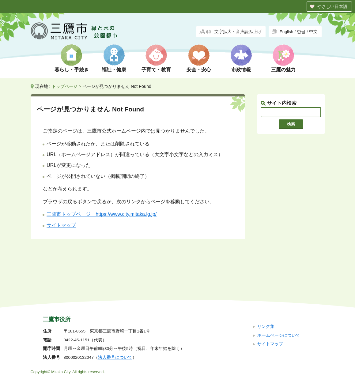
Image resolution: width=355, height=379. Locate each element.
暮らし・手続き (72, 69)
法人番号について (115, 316)
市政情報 (241, 69)
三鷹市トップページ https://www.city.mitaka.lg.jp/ (102, 214)
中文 (313, 31)
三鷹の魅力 (283, 69)
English (286, 31)
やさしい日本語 (332, 6)
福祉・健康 (114, 69)
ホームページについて (278, 294)
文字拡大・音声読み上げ (238, 31)
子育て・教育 (156, 69)
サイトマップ (61, 225)
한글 (301, 31)
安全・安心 (199, 69)
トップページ (64, 86)
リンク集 (265, 285)
